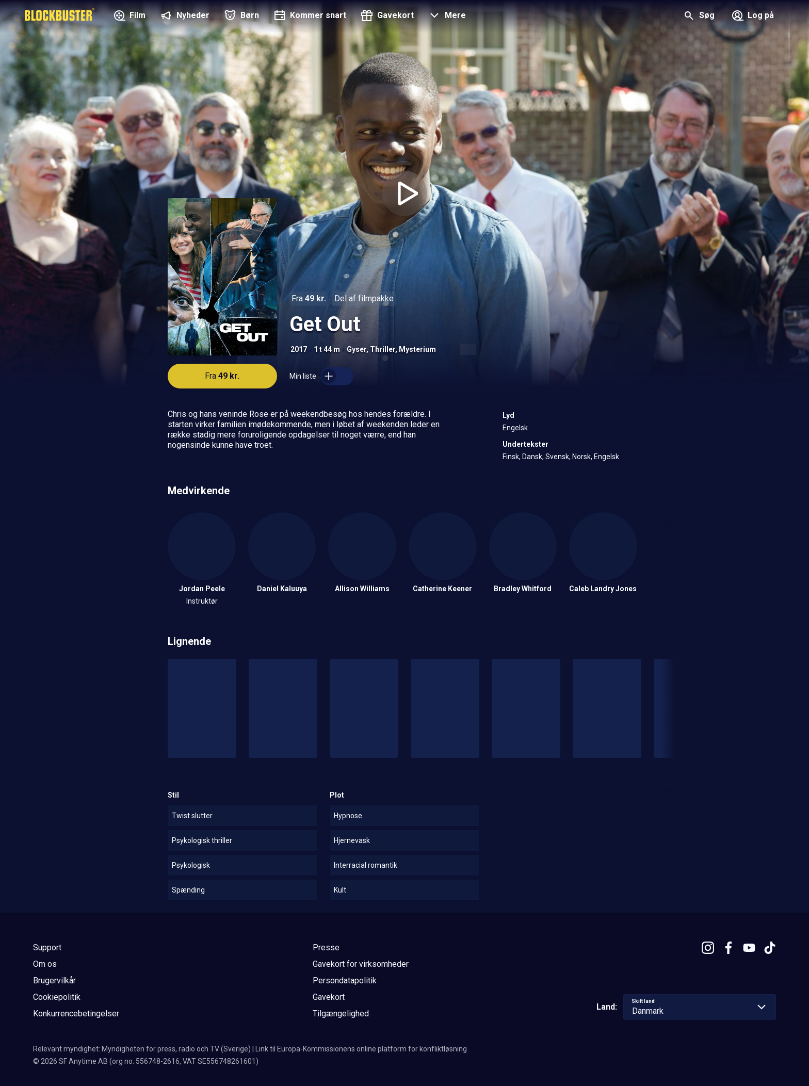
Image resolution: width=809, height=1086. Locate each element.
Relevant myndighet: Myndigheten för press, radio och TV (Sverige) (142, 1049)
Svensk (557, 456)
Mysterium (417, 349)
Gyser (356, 349)
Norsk (581, 456)
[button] (446, 16)
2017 (298, 349)
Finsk (511, 456)
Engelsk (515, 428)
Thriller (382, 349)
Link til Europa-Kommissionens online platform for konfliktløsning (361, 1049)
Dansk (532, 456)
